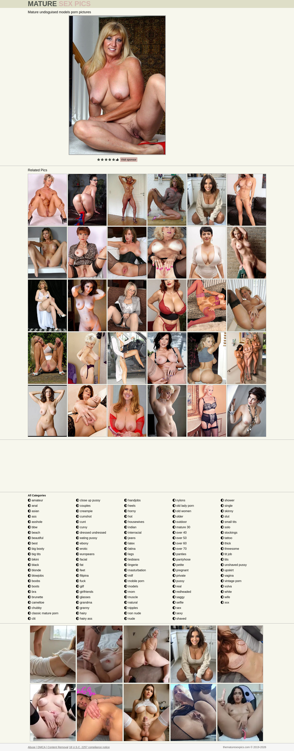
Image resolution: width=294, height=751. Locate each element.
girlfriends (84, 591)
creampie (84, 511)
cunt (81, 521)
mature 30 (181, 527)
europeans (85, 554)
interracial (132, 532)
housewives (134, 521)
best (33, 543)
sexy (178, 613)
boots (33, 586)
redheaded (182, 591)
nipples (131, 607)
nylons (179, 500)
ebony (82, 543)
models (131, 586)
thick (226, 543)
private (179, 575)
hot (128, 516)
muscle (131, 597)
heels (129, 505)
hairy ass (84, 618)
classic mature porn (43, 613)
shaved (179, 618)
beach (34, 532)
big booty (36, 548)
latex (129, 543)
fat (79, 564)
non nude (132, 613)
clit (32, 618)
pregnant (181, 570)
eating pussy (86, 538)
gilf (80, 586)
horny (130, 511)
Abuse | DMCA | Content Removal (48, 747)
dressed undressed (91, 532)
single (227, 505)
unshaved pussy (234, 564)
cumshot (84, 516)
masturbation (135, 570)
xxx (225, 602)
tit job (226, 554)
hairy (81, 613)
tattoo (226, 538)
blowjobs (36, 575)
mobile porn (134, 581)
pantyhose (182, 559)
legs (129, 554)
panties (179, 554)
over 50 (180, 538)
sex (177, 607)
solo (225, 527)
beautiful (35, 538)
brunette (35, 597)
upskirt (227, 570)
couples (83, 505)
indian (130, 527)
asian (33, 511)
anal (33, 505)
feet (80, 570)
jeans (129, 538)
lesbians (131, 559)
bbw (32, 527)
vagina (227, 575)
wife (225, 597)
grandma (84, 602)
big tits (34, 554)
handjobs (132, 500)
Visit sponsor (128, 159)
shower (228, 500)
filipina (82, 575)
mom (129, 591)
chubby (35, 607)
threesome (230, 548)
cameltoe (36, 602)
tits (225, 559)
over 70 (180, 548)
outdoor (180, 521)
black (33, 564)
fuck (81, 581)
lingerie (131, 564)
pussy (178, 581)
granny (82, 607)
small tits (229, 521)
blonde (34, 570)
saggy (179, 597)
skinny (227, 511)
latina (129, 548)
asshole (35, 521)
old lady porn (183, 505)
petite (178, 564)
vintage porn (231, 581)
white (226, 591)
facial (81, 559)
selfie (178, 602)
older (178, 516)
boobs (34, 581)
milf (128, 575)
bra (32, 591)
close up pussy (88, 500)
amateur (35, 500)
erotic (82, 548)
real (177, 586)
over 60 (180, 543)
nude (129, 618)
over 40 (180, 532)
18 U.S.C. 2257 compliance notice (89, 747)
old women (182, 511)
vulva (226, 586)
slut (225, 516)
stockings (229, 532)
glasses (83, 597)
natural (130, 602)
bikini (33, 559)
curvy (81, 527)
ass (32, 516)
